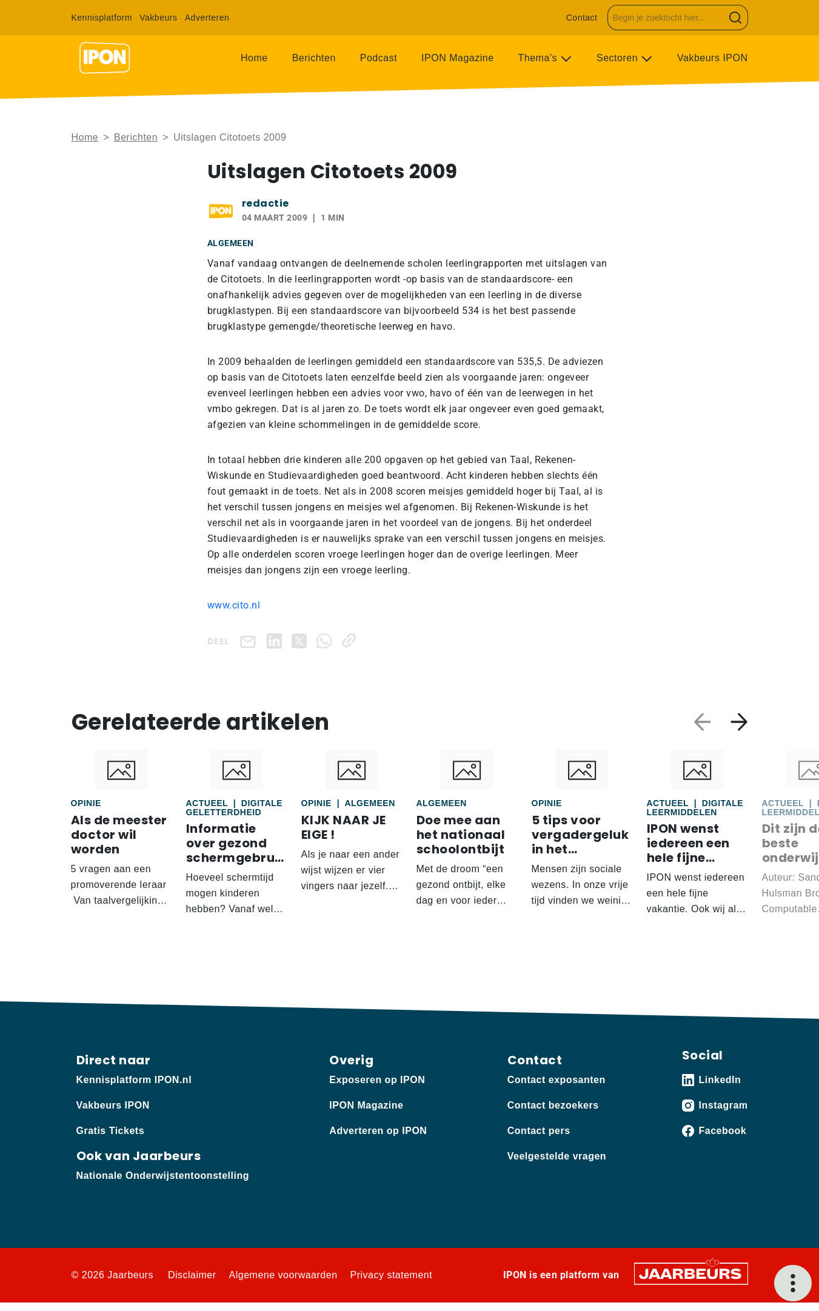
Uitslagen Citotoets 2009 (229, 137)
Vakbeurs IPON (712, 58)
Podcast (378, 58)
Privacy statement (391, 1275)
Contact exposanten (556, 1080)
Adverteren (207, 17)
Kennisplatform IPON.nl (134, 1080)
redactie (265, 203)
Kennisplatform (102, 17)
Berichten (314, 58)
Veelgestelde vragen (556, 1156)
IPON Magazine (457, 58)
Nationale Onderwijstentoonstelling (162, 1175)
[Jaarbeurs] (691, 1273)
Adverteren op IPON (378, 1131)
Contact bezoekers (553, 1105)
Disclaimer (192, 1275)
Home (254, 58)
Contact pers (538, 1131)
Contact (582, 17)
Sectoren (619, 58)
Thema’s (539, 58)
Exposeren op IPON (377, 1080)
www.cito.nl (234, 605)
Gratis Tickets (110, 1131)
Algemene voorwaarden (283, 1275)
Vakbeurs (158, 17)
